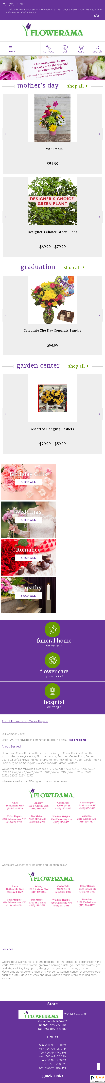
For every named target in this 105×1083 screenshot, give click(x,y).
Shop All (76, 86)
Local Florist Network (55, 1080)
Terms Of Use (12, 1080)
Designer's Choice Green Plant (52, 232)
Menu (10, 51)
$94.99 (52, 345)
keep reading (77, 664)
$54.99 (52, 163)
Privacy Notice (32, 1080)
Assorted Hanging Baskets (52, 429)
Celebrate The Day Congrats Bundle (52, 330)
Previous (5, 134)
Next (99, 134)
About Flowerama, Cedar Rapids (25, 645)
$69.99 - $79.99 (52, 246)
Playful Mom (52, 149)
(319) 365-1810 (17, 4)
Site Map (76, 1080)
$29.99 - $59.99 (52, 443)
